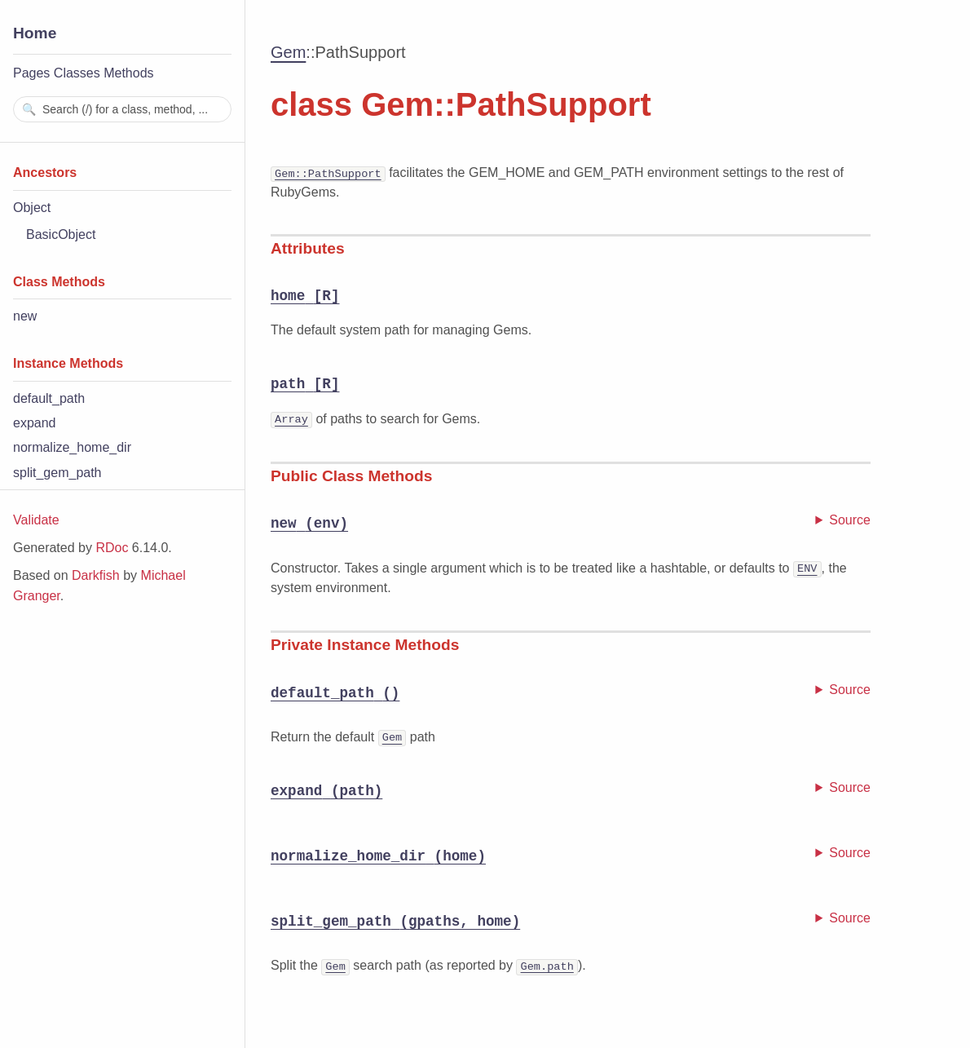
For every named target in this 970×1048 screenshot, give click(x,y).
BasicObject (60, 234)
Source (850, 520)
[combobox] (122, 109)
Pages (31, 73)
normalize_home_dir (72, 447)
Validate (36, 520)
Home (34, 33)
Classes (77, 73)
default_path (49, 398)
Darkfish (96, 575)
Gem (288, 52)
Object (32, 207)
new (25, 316)
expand (34, 423)
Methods (128, 73)
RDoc (111, 548)
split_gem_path (57, 473)
